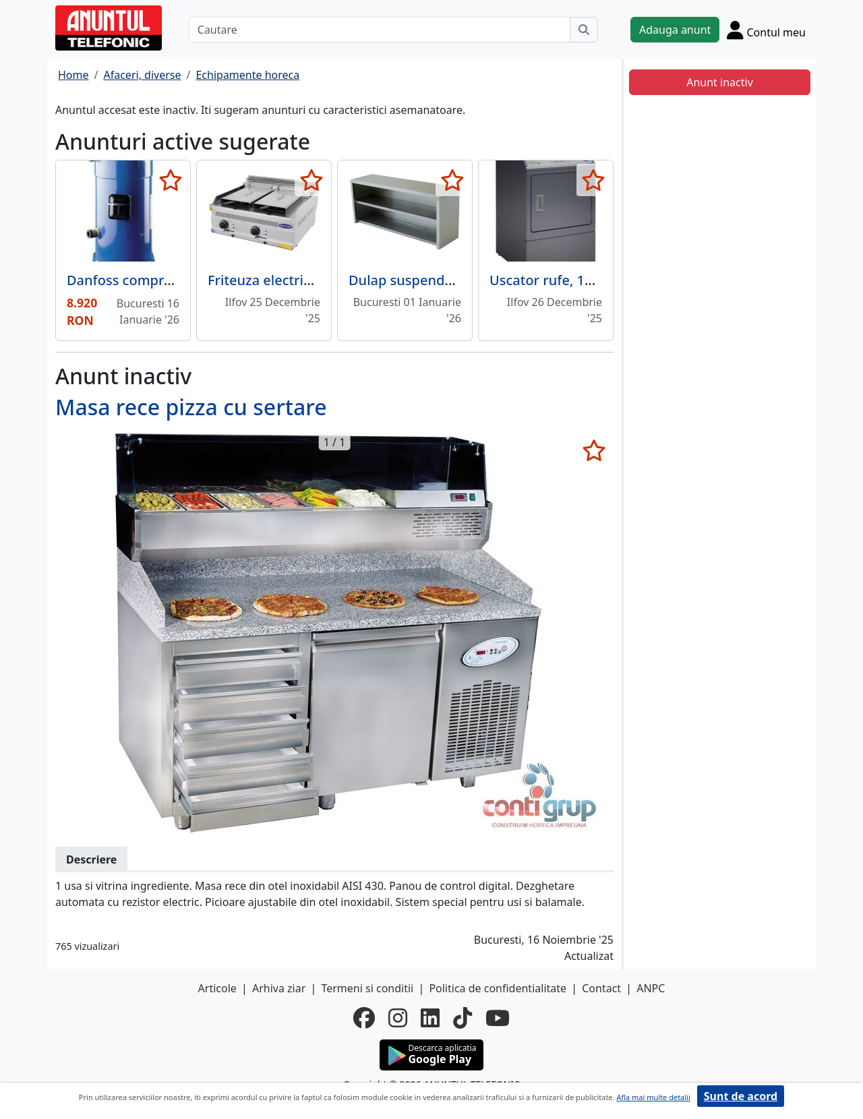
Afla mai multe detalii (653, 1097)
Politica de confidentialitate (497, 988)
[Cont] (766, 30)
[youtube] (497, 1018)
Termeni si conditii (367, 988)
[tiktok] (462, 1018)
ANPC (650, 988)
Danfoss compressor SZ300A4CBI (173, 280)
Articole (217, 988)
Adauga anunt (675, 29)
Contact (601, 988)
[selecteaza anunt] (170, 180)
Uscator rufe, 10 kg (550, 280)
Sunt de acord (740, 1096)
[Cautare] (379, 29)
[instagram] (397, 1018)
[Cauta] (584, 29)
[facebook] (364, 1018)
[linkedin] (430, 1018)
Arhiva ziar (278, 988)
